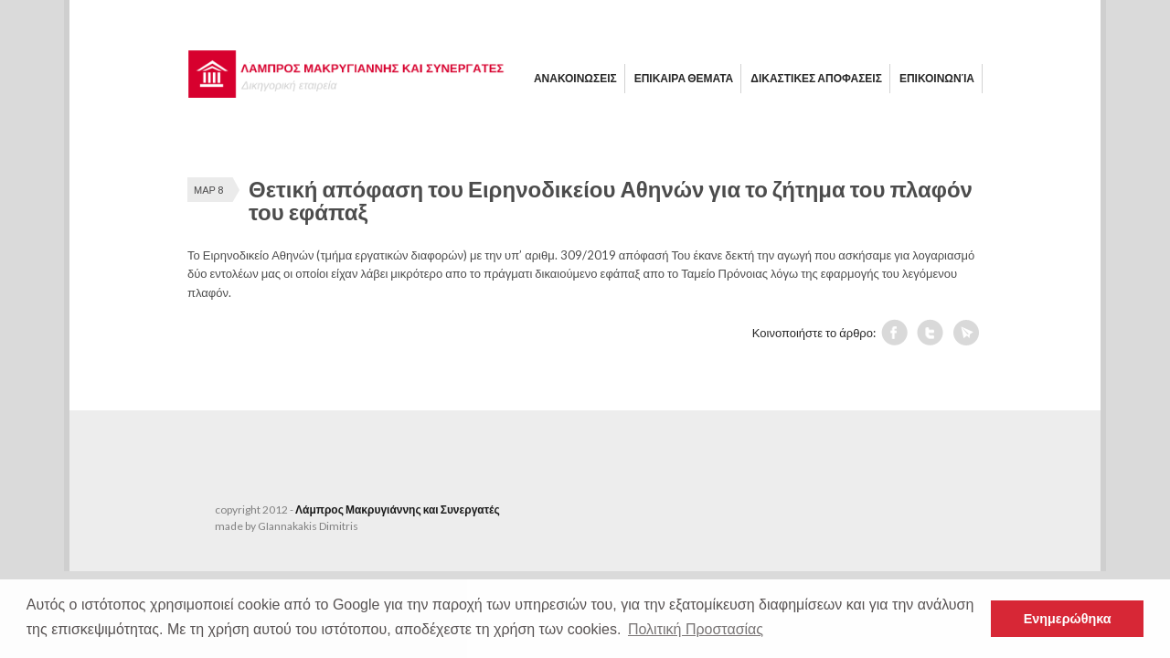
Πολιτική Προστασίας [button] (695, 629)
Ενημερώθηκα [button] (1068, 618)
